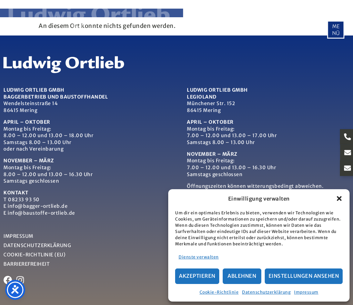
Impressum (306, 292)
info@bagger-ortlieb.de (38, 206)
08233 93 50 (24, 199)
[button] (339, 198)
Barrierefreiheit (26, 264)
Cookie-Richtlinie (219, 292)
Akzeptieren (197, 276)
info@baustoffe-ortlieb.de (41, 213)
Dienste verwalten (199, 257)
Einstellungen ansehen (304, 276)
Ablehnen (242, 276)
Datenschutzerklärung (266, 292)
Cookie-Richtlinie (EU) (34, 255)
